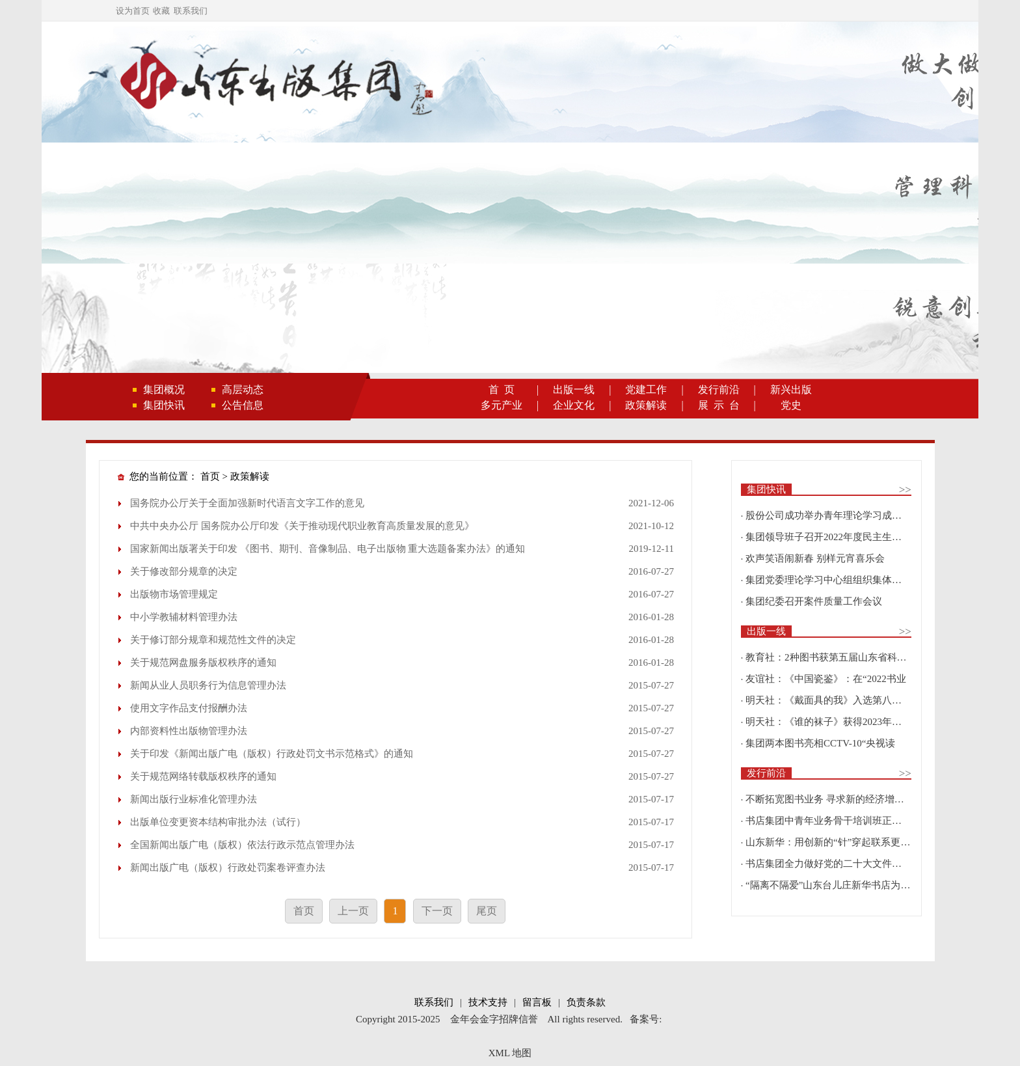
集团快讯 (164, 405)
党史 (791, 405)
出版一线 (574, 389)
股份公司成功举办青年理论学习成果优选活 (838, 515)
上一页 (353, 910)
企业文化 (574, 405)
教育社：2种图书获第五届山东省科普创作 (835, 657)
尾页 (486, 910)
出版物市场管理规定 (174, 594)
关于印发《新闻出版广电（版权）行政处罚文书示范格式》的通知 (271, 753)
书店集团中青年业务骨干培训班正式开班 (833, 820)
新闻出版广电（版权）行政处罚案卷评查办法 (227, 867)
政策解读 (646, 405)
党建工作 (646, 389)
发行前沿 (719, 389)
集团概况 (164, 389)
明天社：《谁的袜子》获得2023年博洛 (828, 722)
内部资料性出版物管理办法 (188, 731)
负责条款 (586, 1002)
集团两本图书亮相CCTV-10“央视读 (820, 743)
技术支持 (487, 1002)
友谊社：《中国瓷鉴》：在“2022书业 (825, 679)
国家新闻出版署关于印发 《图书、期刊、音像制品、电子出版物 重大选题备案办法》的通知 (328, 548)
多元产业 (501, 405)
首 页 (502, 389)
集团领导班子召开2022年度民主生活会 (828, 537)
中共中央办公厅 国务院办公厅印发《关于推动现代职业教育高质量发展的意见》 (302, 526)
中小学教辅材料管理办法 (183, 617)
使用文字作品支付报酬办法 (188, 708)
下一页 (437, 910)
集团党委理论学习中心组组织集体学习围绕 (838, 580)
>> (905, 490)
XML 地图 (510, 1053)
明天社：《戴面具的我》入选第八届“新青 (835, 700)
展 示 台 (719, 405)
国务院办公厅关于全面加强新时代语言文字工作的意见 (247, 503)
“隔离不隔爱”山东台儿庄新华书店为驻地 (832, 885)
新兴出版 (791, 389)
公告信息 (242, 405)
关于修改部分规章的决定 (183, 571)
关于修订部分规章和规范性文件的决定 (213, 640)
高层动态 (242, 389)
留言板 (537, 1002)
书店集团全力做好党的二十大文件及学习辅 (838, 863)
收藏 (161, 11)
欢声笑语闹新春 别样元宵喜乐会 (815, 558)
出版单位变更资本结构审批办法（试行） (218, 822)
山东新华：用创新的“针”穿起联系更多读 (832, 842)
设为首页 (133, 11)
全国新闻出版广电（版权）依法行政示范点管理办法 (242, 845)
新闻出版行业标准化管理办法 (193, 799)
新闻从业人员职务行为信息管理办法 (208, 685)
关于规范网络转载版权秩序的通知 (203, 776)
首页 (210, 476)
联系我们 (191, 11)
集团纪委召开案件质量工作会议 (813, 601)
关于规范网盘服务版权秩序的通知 (203, 662)
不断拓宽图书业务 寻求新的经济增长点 (829, 799)
